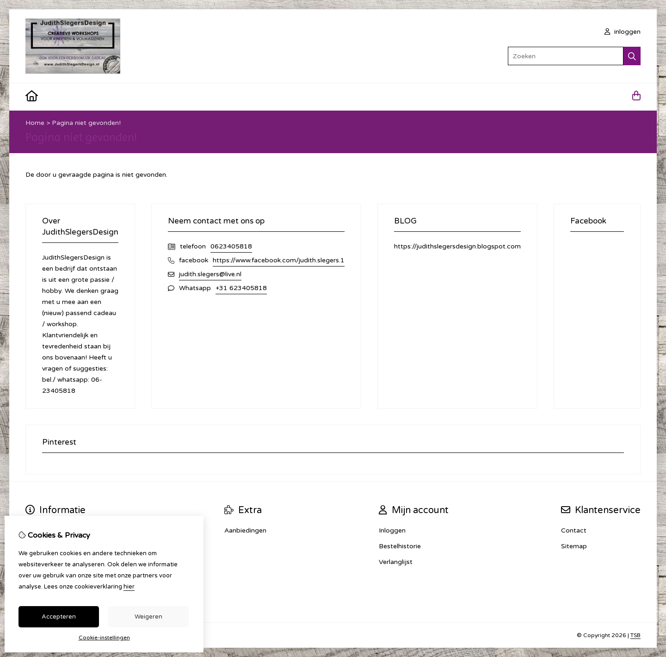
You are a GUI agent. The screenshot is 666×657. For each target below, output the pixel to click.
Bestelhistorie (400, 546)
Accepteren (59, 616)
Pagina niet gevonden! (86, 123)
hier (129, 586)
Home (34, 123)
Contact (573, 530)
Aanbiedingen (245, 530)
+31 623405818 (241, 288)
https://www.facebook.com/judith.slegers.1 (279, 260)
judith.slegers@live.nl (210, 274)
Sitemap (574, 546)
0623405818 (231, 246)
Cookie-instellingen (104, 637)
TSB (635, 635)
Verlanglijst (396, 562)
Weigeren (148, 616)
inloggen (622, 32)
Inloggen (392, 530)
